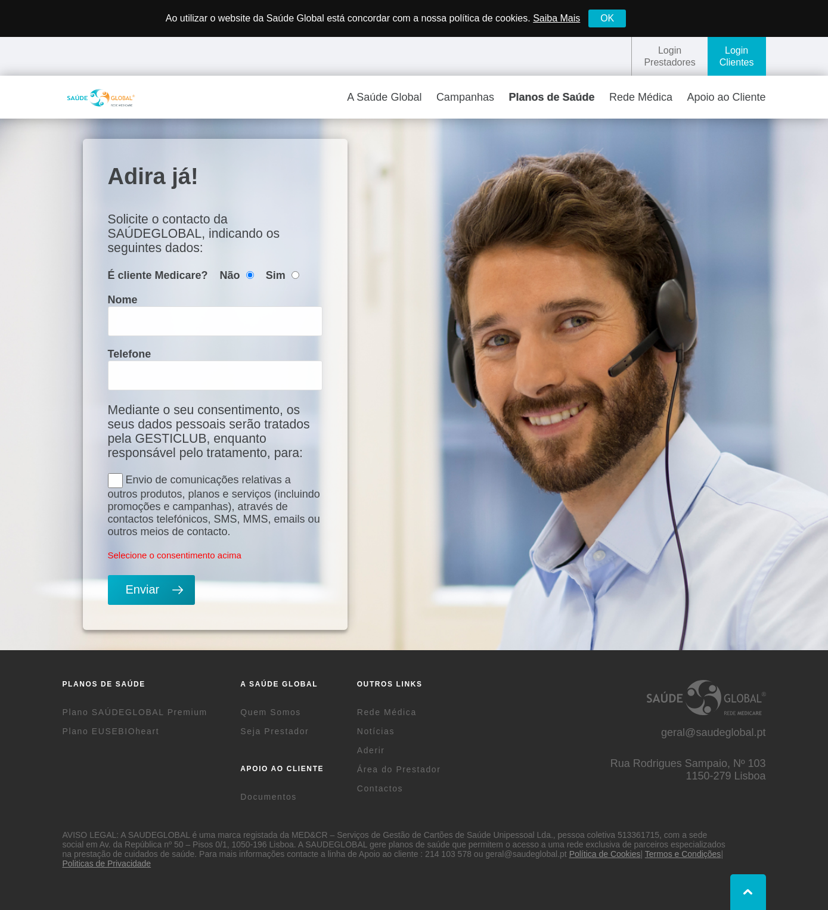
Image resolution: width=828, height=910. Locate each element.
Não (237, 275)
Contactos (380, 788)
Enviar (143, 589)
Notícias (376, 731)
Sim (282, 275)
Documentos (268, 797)
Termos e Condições (683, 854)
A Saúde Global (384, 97)
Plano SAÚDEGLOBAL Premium (135, 712)
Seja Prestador (274, 731)
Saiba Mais (556, 18)
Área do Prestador (399, 769)
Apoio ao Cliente (726, 97)
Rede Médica (640, 97)
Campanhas (465, 97)
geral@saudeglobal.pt (713, 732)
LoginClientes (737, 56)
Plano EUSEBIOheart (111, 731)
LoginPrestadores (669, 56)
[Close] (607, 18)
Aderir (371, 750)
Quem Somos (270, 712)
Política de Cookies (605, 854)
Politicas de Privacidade (107, 863)
